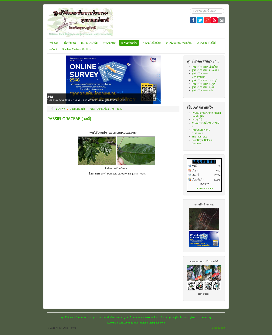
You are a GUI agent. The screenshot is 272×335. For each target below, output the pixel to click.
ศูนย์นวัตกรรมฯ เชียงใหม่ (205, 66)
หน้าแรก (54, 42)
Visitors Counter (204, 188)
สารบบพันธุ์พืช (129, 42)
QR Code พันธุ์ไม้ (206, 42)
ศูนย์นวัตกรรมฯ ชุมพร (203, 83)
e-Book (53, 49)
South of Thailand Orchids (76, 49)
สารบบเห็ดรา (109, 42)
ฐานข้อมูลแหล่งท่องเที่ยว (179, 42)
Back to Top (218, 327)
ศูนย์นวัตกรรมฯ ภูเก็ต (203, 87)
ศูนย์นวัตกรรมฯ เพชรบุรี (204, 80)
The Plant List (199, 136)
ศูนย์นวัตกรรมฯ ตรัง (202, 90)
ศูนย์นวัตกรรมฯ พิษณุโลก (205, 70)
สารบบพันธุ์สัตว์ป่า (151, 42)
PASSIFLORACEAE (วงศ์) (69, 118)
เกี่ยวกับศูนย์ (69, 42)
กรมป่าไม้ (197, 119)
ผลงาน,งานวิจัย (89, 42)
